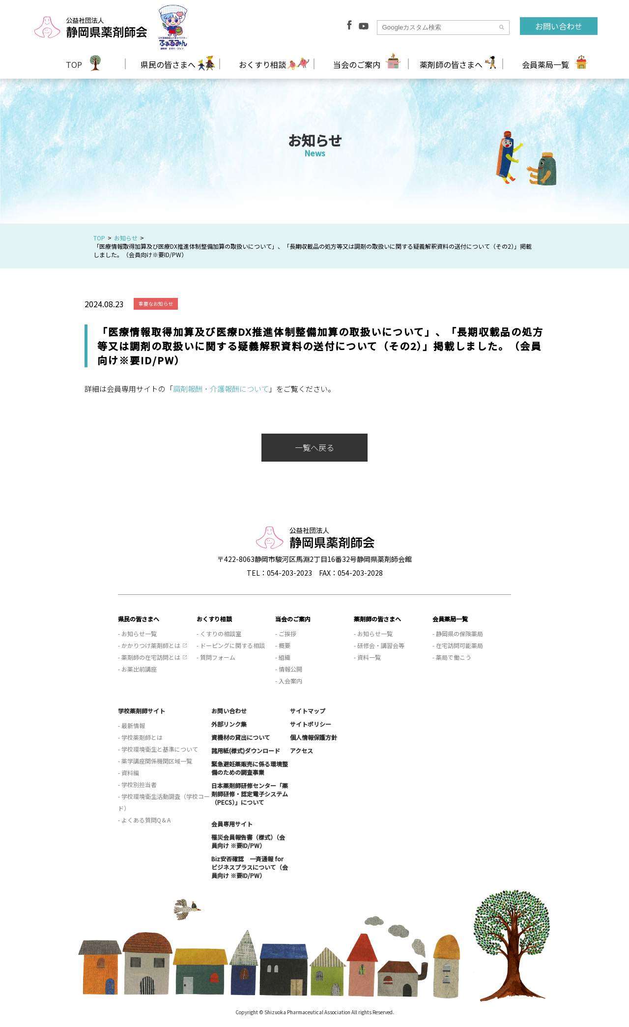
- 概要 (282, 645)
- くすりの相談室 (219, 633)
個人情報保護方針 (313, 737)
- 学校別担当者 (137, 784)
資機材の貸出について (240, 737)
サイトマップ (307, 710)
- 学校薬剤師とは (140, 737)
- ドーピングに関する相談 (231, 645)
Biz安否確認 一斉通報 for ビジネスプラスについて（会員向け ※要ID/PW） (249, 867)
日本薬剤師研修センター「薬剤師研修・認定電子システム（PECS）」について (249, 793)
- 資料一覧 (367, 657)
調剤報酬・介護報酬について (221, 388)
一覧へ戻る (314, 447)
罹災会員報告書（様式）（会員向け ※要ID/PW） (248, 841)
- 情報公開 (288, 669)
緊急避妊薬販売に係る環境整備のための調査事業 (249, 768)
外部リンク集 (229, 724)
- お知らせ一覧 (137, 633)
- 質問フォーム (216, 657)
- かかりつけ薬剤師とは (149, 645)
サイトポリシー (310, 724)
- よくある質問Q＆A (144, 820)
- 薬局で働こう (451, 657)
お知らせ (126, 238)
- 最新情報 (131, 725)
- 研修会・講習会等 (379, 645)
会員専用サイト (232, 824)
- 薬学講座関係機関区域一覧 (155, 761)
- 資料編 (128, 772)
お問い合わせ (558, 26)
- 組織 (282, 657)
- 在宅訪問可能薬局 (457, 645)
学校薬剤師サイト (141, 710)
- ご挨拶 (285, 633)
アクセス (301, 750)
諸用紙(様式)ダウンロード (245, 750)
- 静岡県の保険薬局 (457, 633)
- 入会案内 (288, 680)
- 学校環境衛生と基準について (158, 749)
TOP (74, 64)
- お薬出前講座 (137, 669)
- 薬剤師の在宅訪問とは (149, 657)
